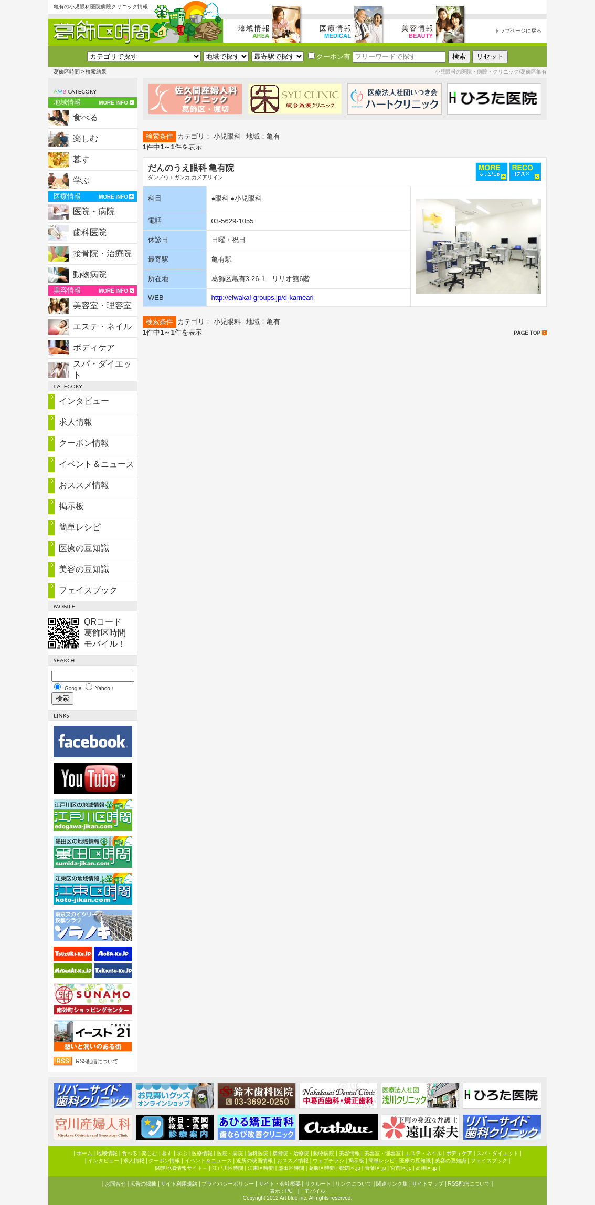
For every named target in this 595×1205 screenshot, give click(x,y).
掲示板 (71, 506)
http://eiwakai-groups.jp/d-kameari (262, 298)
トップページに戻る (517, 31)
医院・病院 (94, 211)
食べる (85, 117)
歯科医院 (90, 232)
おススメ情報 (84, 485)
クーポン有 (329, 56)
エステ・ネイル (102, 326)
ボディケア (94, 347)
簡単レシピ (80, 527)
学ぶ (81, 180)
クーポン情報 (84, 443)
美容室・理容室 (102, 305)
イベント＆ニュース (96, 464)
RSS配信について (97, 1061)
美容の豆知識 (84, 569)
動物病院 (90, 274)
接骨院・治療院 (102, 253)
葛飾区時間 (67, 72)
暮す (81, 159)
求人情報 (75, 422)
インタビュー (84, 401)
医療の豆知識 (84, 548)
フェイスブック (88, 590)
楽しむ (85, 138)
